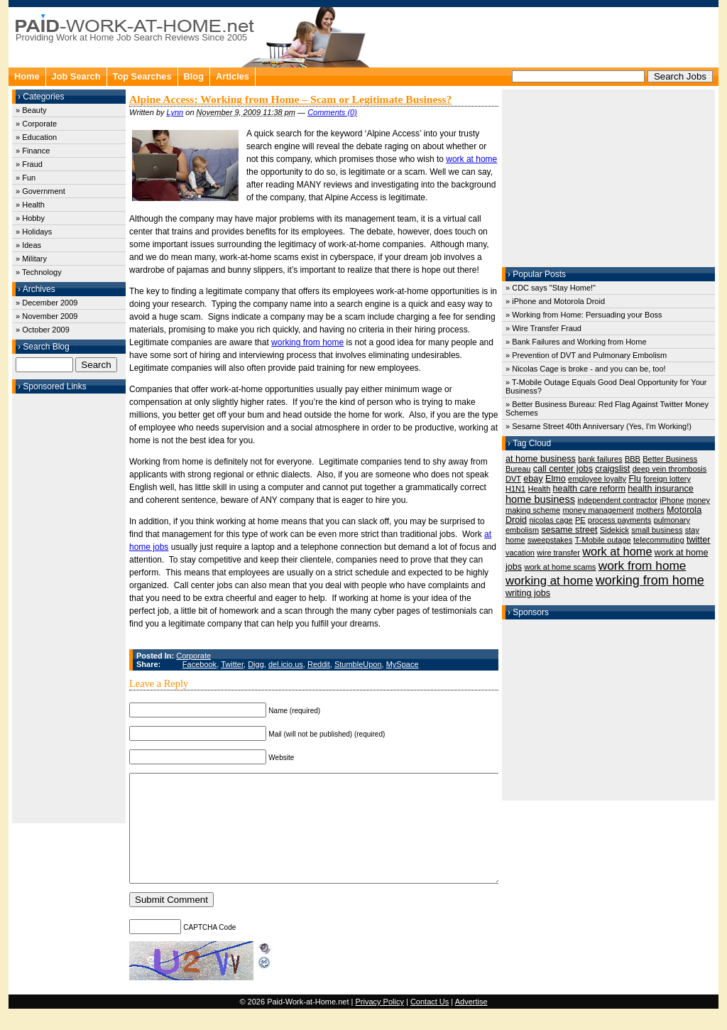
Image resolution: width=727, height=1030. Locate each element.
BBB (632, 459)
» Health (30, 204)
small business (656, 530)
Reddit (318, 664)
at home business (540, 459)
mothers (650, 510)
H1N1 (515, 488)
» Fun (25, 177)
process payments (619, 520)
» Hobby (30, 218)
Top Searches (142, 76)
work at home (471, 159)
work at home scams (560, 567)
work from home (642, 565)
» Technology (39, 272)
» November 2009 (46, 316)
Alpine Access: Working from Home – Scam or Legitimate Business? (290, 99)
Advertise (471, 1023)
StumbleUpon (358, 664)
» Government (40, 191)
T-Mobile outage (603, 540)
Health (539, 488)
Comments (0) (332, 112)
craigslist (612, 469)
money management (597, 510)
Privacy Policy (379, 1023)
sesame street (569, 530)
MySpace (402, 664)
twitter (699, 540)
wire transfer (558, 552)
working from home (307, 342)
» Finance (33, 150)
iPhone (672, 500)
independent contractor (617, 500)
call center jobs (563, 469)
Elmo (555, 479)
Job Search (76, 76)
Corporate (193, 655)
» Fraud (29, 164)
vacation (520, 552)
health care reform (589, 489)
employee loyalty (597, 479)
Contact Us (429, 1023)
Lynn (175, 112)
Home (27, 76)
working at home (549, 580)
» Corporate (36, 123)
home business (540, 499)
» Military (31, 258)
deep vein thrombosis (670, 469)
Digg (256, 664)
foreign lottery (667, 479)
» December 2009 (46, 302)
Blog (194, 76)
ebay (532, 479)
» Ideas (28, 245)
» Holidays (34, 231)
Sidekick (614, 530)
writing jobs (527, 593)
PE (580, 520)
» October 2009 (43, 329)
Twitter (232, 664)
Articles (232, 76)
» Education (36, 137)
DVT (513, 479)
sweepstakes (550, 540)
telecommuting (658, 540)
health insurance (661, 489)
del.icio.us (285, 664)
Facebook (199, 664)
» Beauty (31, 110)
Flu (634, 479)
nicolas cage (550, 520)
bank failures (600, 459)
